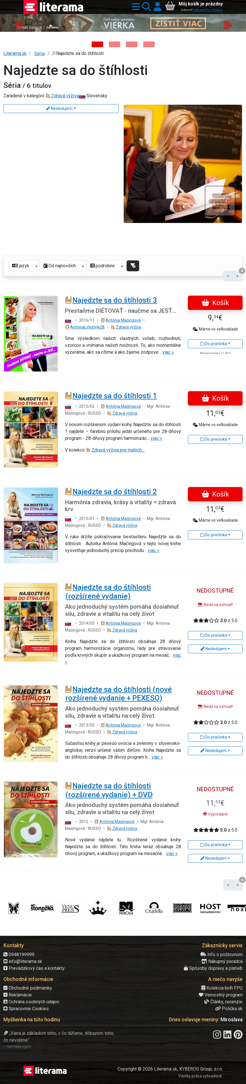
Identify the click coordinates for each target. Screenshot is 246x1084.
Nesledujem (59, 108)
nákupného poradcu (208, 10)
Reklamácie (17, 995)
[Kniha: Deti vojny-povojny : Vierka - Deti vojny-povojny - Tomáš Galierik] (97, 44)
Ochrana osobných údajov (31, 1001)
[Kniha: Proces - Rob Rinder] (149, 44)
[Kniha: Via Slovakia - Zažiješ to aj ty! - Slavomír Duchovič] (114, 44)
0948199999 (18, 954)
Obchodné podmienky (27, 988)
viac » (168, 352)
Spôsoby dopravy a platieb (213, 968)
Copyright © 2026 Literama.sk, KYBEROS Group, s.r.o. (170, 1069)
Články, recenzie (223, 1001)
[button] (134, 7)
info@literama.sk (22, 961)
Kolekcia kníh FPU (222, 988)
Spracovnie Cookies (26, 1008)
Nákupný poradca (222, 961)
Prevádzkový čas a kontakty (34, 968)
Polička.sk (229, 1008)
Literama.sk (15, 53)
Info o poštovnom (221, 954)
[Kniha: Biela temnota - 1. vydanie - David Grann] (131, 44)
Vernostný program (221, 995)
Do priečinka (213, 343)
